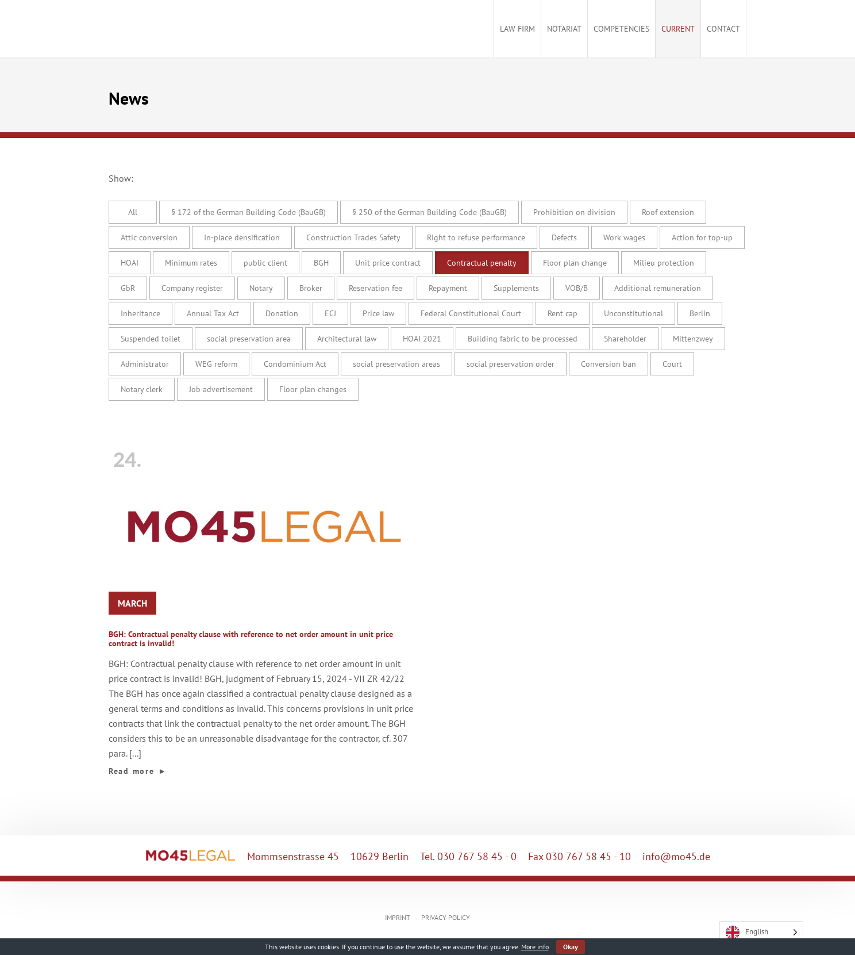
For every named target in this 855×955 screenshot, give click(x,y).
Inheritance (140, 313)
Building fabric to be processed (522, 338)
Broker (310, 288)
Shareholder (625, 338)
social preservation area (249, 338)
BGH (321, 263)
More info (535, 946)
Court (672, 364)
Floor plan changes (312, 389)
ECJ (330, 313)
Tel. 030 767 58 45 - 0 (468, 856)
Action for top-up (702, 237)
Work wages (624, 237)
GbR (128, 288)
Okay (570, 946)
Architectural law (346, 338)
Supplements (516, 288)
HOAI (129, 263)
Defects (564, 237)
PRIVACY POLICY (445, 917)
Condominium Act (295, 364)
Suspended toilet (150, 338)
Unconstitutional (633, 313)
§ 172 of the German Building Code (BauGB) (248, 212)
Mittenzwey (693, 338)
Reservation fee (375, 288)
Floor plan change (575, 263)
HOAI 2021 (422, 338)
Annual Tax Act (213, 313)
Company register (192, 288)
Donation (281, 313)
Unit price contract (388, 263)
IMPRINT (397, 917)
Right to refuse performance (476, 237)
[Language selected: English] (761, 932)
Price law (378, 313)
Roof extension (668, 212)
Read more (138, 771)
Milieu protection (663, 263)
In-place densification (242, 237)
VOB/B (576, 288)
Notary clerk (142, 389)
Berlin (700, 313)
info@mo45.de (676, 856)
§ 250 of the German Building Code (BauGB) (429, 212)
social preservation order (510, 364)
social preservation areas (396, 364)
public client (265, 263)
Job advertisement (221, 389)
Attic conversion (149, 237)
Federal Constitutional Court (471, 313)
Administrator (145, 364)
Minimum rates (191, 263)
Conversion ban (608, 364)
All (132, 212)
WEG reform (216, 364)
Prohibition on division (574, 212)
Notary (261, 288)
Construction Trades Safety (353, 237)
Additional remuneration (657, 288)
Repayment (448, 288)
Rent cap (562, 313)
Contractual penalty (482, 263)
